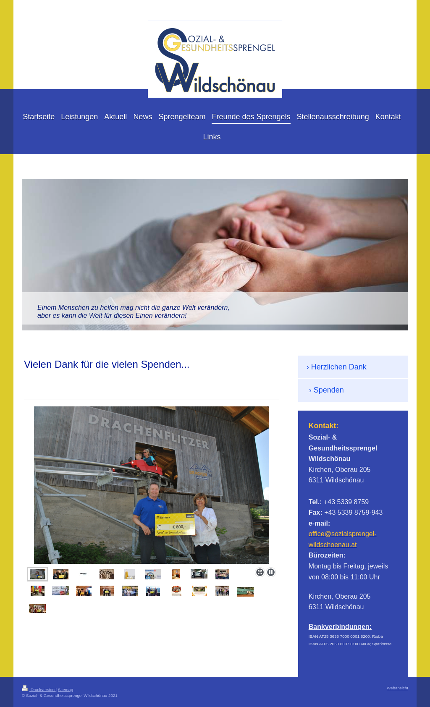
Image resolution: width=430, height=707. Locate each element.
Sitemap (65, 689)
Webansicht (397, 688)
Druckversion (39, 689)
